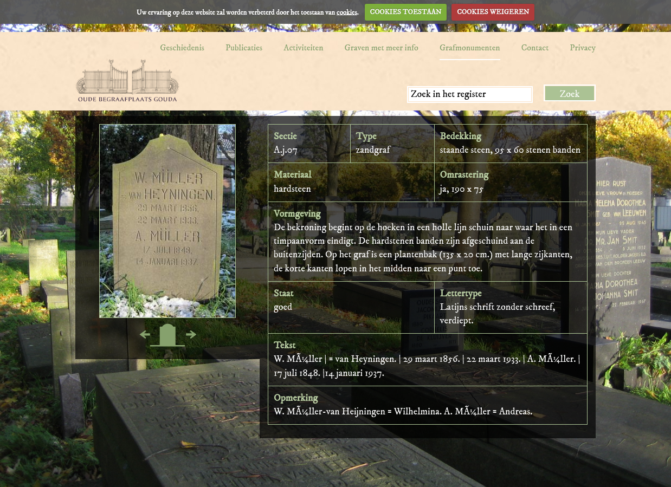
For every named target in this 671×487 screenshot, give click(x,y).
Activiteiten (303, 47)
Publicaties (243, 47)
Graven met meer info (381, 47)
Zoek (570, 94)
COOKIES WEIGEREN (493, 12)
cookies (347, 12)
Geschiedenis (182, 47)
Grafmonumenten (470, 47)
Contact (535, 47)
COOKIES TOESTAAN (406, 12)
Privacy (583, 47)
